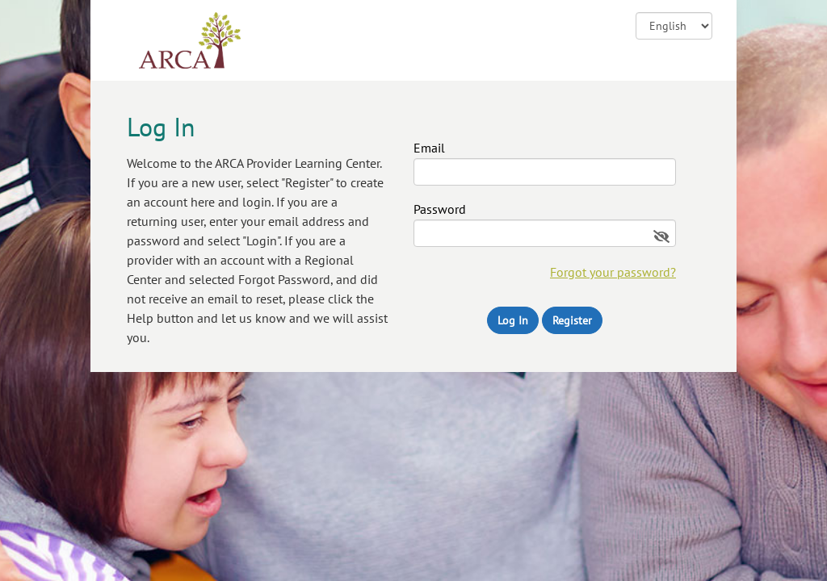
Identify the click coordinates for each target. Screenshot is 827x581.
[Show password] (661, 236)
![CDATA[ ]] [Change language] (674, 26)
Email (429, 148)
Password (440, 210)
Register (572, 320)
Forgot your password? (613, 272)
